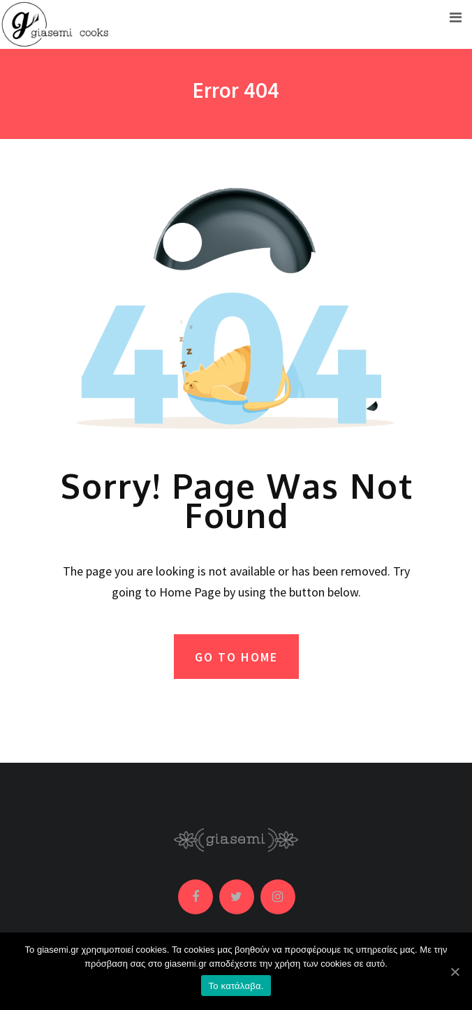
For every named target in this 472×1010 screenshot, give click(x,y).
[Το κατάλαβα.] (455, 972)
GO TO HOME (236, 657)
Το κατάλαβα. (235, 986)
